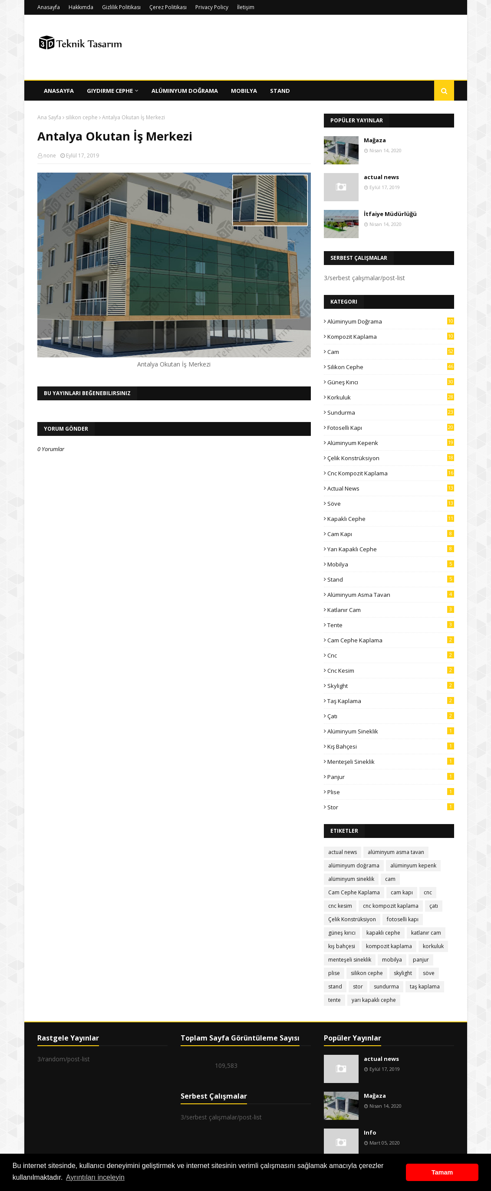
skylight (390, 686)
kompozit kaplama (390, 336)
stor (390, 807)
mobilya (390, 564)
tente (390, 625)
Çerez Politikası (168, 7)
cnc (390, 655)
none (49, 155)
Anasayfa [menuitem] (59, 91)
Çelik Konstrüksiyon (390, 458)
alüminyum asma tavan (390, 595)
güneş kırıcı (390, 382)
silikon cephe (82, 117)
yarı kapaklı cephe (390, 549)
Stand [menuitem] (280, 91)
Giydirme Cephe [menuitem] (110, 91)
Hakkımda (81, 7)
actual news (381, 177)
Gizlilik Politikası (121, 7)
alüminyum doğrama (390, 321)
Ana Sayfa (49, 117)
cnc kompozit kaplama (390, 473)
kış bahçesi (390, 746)
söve (390, 503)
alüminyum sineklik (390, 731)
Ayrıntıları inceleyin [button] (95, 1177)
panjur (390, 777)
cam (390, 352)
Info (370, 1132)
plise (390, 792)
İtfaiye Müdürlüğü (390, 214)
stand (390, 579)
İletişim (245, 7)
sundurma (390, 412)
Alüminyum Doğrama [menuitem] (185, 91)
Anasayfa (48, 7)
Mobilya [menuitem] (244, 91)
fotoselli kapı (390, 428)
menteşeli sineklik (390, 762)
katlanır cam (390, 610)
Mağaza (375, 140)
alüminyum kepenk (390, 443)
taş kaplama (390, 701)
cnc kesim (390, 670)
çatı (390, 716)
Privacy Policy (211, 7)
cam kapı (390, 534)
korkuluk (390, 397)
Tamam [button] (442, 1172)
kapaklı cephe (390, 519)
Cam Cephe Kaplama (390, 640)
